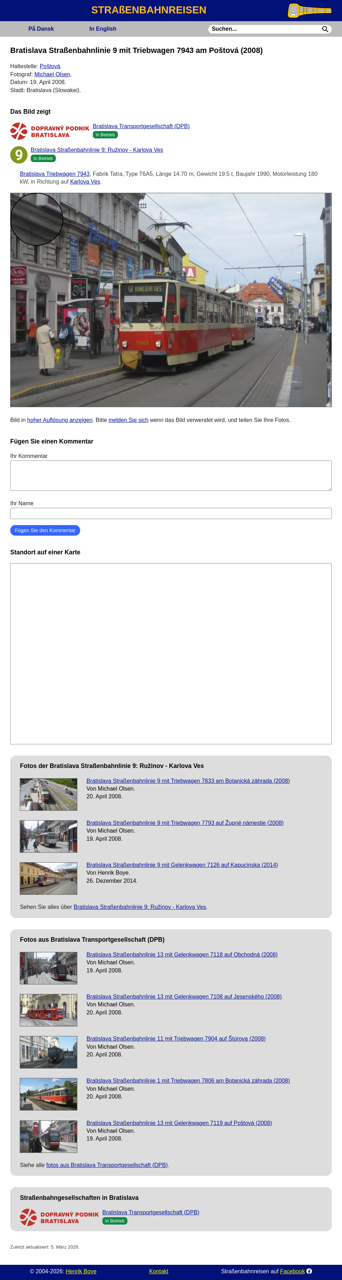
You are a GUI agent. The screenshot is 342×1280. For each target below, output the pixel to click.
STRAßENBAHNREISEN (148, 10)
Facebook (292, 1271)
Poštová (50, 66)
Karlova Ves (85, 182)
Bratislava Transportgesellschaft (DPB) (141, 126)
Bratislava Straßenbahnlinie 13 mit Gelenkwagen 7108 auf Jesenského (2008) (184, 997)
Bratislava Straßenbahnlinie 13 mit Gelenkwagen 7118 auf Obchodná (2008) (182, 955)
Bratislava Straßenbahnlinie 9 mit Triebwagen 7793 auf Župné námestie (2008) (185, 823)
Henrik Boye (81, 1271)
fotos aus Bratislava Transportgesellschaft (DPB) (107, 1165)
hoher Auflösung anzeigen (59, 420)
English (102, 29)
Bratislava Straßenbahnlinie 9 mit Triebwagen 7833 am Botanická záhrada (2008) (188, 781)
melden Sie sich (129, 420)
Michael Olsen (52, 74)
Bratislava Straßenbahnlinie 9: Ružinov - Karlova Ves (97, 150)
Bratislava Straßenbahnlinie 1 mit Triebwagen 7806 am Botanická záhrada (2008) (188, 1081)
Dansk (41, 29)
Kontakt (158, 1271)
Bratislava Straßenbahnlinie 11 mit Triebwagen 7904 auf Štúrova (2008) (176, 1039)
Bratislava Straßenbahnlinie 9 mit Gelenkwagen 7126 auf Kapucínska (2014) (182, 865)
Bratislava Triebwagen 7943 (54, 174)
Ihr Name (171, 509)
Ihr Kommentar (171, 471)
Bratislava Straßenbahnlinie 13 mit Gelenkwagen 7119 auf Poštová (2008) (179, 1123)
